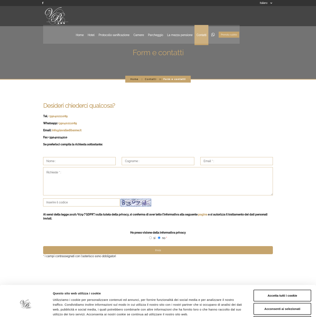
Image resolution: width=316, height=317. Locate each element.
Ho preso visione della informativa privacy (158, 232)
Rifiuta (282, 304)
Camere (172, 16)
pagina (202, 214)
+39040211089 (58, 116)
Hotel (124, 16)
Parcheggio (189, 16)
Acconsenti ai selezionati (282, 290)
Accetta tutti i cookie (282, 277)
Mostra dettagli (214, 309)
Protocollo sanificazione (147, 16)
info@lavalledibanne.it (66, 130)
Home (113, 16)
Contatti (235, 16)
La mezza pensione (213, 16)
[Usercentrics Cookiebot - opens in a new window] (26, 309)
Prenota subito (263, 16)
